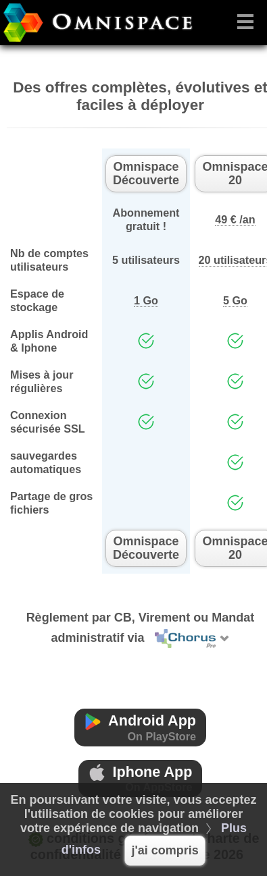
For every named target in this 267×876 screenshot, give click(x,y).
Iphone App (141, 778)
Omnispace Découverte (146, 173)
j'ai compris (164, 850)
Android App (140, 727)
